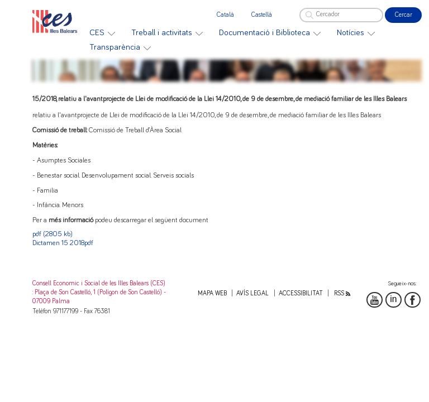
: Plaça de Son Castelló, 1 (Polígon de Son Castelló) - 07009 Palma (99, 296)
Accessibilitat (301, 293)
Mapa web (212, 293)
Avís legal (252, 293)
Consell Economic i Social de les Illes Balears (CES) (98, 283)
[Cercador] (341, 15)
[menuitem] (102, 33)
